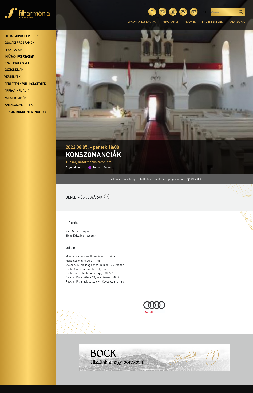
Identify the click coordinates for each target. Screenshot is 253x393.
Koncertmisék (15, 98)
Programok (170, 21)
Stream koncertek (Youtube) (26, 112)
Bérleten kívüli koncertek (25, 84)
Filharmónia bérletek (21, 36)
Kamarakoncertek (18, 105)
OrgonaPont (73, 167)
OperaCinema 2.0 (16, 91)
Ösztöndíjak (13, 70)
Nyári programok (17, 63)
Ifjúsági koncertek (19, 56)
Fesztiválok (13, 50)
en (204, 11)
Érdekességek (212, 21)
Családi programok (19, 43)
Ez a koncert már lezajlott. (124, 179)
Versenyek (12, 76)
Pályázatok (237, 21)
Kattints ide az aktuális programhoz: (170, 179)
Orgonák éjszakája (142, 21)
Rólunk (190, 21)
